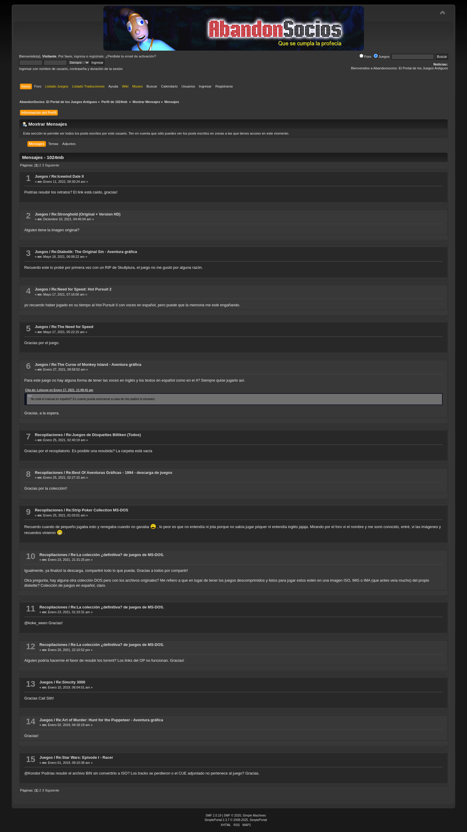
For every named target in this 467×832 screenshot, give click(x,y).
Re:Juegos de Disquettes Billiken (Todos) (103, 435)
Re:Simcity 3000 (70, 682)
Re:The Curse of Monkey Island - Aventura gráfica (96, 364)
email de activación (139, 56)
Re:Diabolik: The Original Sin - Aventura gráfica (94, 251)
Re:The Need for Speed (72, 326)
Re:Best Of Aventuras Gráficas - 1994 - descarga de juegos (119, 472)
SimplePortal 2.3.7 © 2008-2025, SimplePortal (236, 820)
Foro (365, 56)
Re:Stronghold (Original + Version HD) (85, 214)
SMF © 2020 (232, 815)
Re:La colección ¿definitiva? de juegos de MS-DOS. (117, 554)
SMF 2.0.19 (213, 815)
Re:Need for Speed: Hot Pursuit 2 (81, 289)
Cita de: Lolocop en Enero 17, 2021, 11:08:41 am (59, 390)
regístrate (96, 56)
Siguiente (52, 165)
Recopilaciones (49, 435)
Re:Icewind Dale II (67, 176)
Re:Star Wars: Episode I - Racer (84, 757)
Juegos (382, 56)
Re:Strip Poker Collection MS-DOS (97, 510)
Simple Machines (254, 815)
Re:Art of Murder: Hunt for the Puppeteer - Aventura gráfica (109, 720)
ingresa (79, 56)
